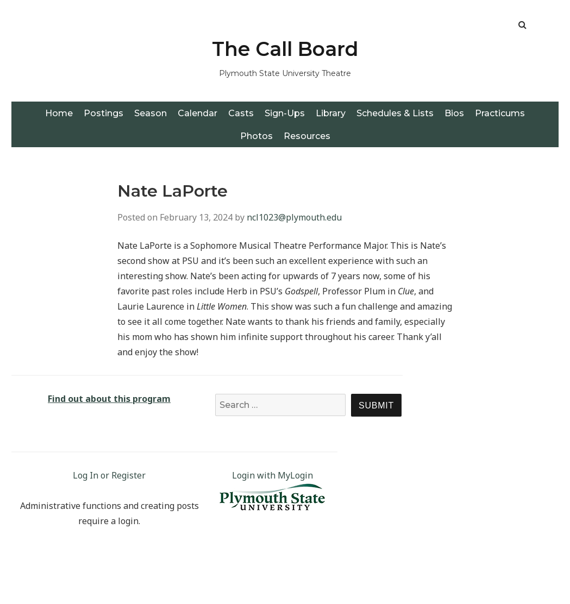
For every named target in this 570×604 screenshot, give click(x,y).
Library (331, 113)
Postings (103, 113)
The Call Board (285, 49)
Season (150, 113)
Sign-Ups (285, 113)
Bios (454, 113)
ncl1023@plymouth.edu (294, 217)
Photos (256, 136)
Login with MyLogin (272, 475)
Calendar (197, 113)
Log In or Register (109, 475)
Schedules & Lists (395, 113)
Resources (307, 136)
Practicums (500, 113)
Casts (241, 113)
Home (59, 113)
